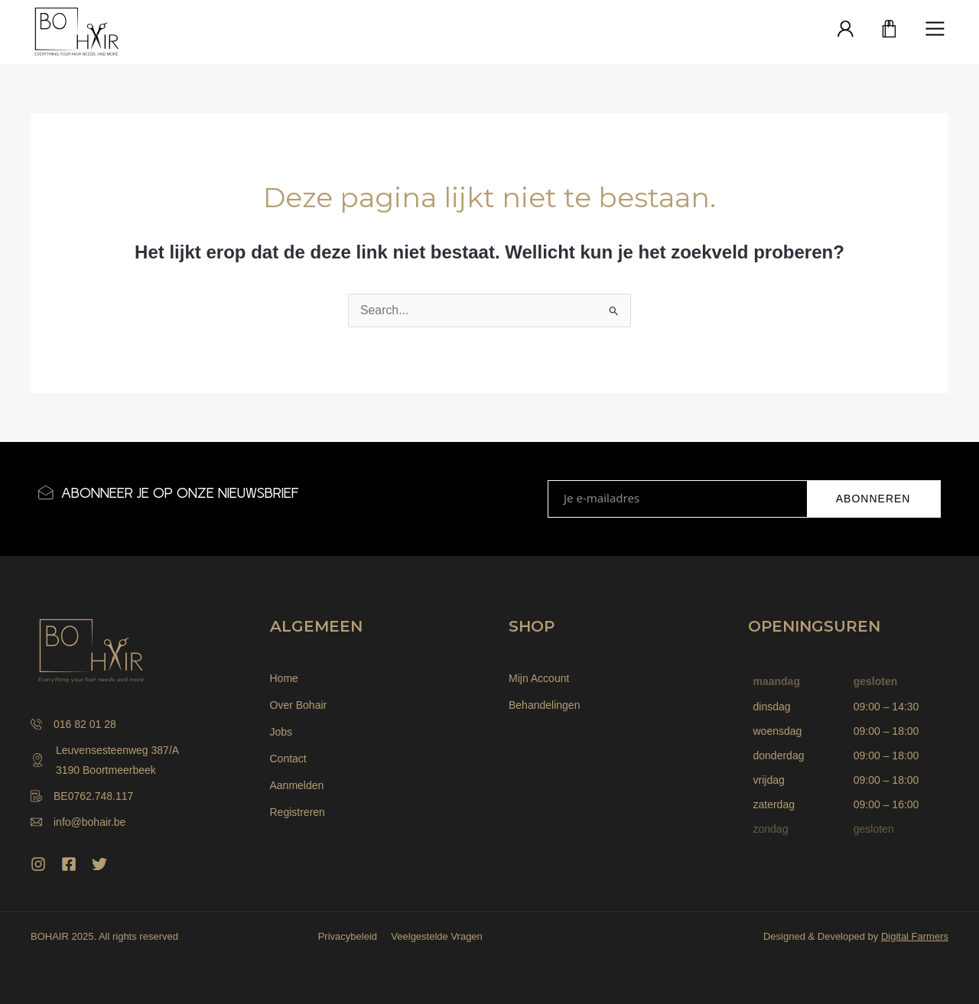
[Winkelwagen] (889, 30)
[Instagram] (38, 864)
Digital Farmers (914, 936)
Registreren (297, 812)
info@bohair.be (78, 822)
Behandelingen (544, 705)
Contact (288, 758)
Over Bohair (298, 705)
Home (284, 678)
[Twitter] (99, 864)
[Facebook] (68, 864)
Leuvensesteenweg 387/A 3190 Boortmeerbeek (105, 760)
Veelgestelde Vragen (436, 936)
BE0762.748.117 (82, 796)
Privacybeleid (345, 936)
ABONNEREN (873, 498)
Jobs (281, 732)
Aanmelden (297, 785)
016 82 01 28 (73, 724)
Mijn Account (539, 678)
